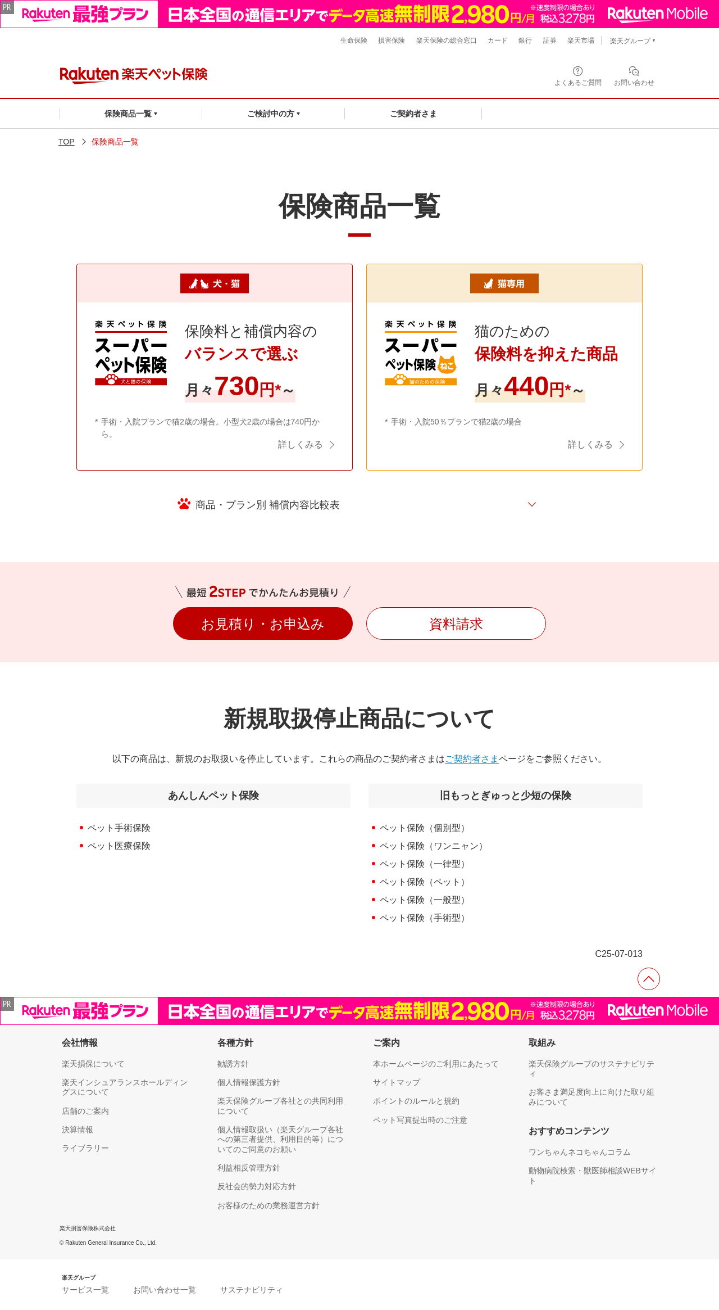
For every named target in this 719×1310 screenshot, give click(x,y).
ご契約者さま (472, 759)
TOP (66, 141)
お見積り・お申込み (263, 623)
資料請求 (456, 623)
